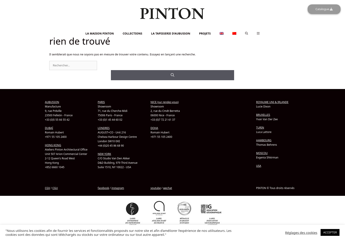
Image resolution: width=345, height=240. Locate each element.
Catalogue (324, 9)
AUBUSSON (52, 102)
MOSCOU (262, 153)
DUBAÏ (49, 128)
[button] (246, 33)
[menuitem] (172, 27)
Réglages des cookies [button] (301, 233)
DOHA (154, 128)
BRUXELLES (263, 115)
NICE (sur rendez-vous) (164, 102)
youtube (155, 188)
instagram (117, 188)
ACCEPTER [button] (330, 232)
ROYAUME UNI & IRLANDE (272, 102)
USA (258, 166)
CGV (47, 188)
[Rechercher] (172, 75)
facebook (103, 188)
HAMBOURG (264, 140)
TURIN (260, 127)
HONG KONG (53, 145)
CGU (55, 188)
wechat (167, 188)
